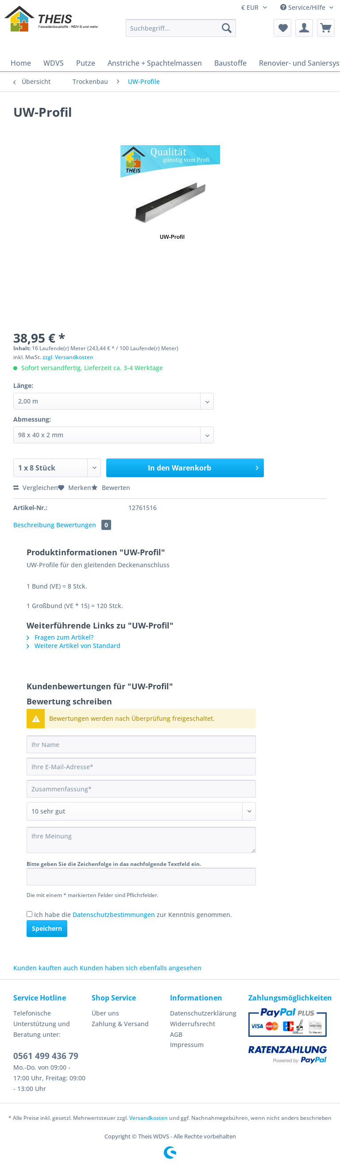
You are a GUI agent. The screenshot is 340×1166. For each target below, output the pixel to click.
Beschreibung (33, 525)
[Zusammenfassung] (141, 789)
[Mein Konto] (304, 28)
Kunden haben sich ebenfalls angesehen (140, 968)
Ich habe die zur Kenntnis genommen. (133, 914)
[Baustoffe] (230, 63)
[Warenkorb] (326, 28)
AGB (176, 1034)
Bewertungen (83, 525)
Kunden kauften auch (45, 968)
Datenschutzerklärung (203, 1013)
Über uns (105, 1013)
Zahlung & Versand (120, 1024)
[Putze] (85, 63)
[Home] (20, 63)
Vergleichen (35, 487)
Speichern (47, 928)
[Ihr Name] (141, 744)
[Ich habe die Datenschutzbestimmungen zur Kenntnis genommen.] (29, 914)
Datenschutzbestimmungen (114, 914)
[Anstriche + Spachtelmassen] (154, 63)
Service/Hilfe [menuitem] (303, 7)
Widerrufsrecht (192, 1024)
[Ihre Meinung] (141, 840)
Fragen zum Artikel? (60, 637)
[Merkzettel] (282, 28)
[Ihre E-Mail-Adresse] (141, 766)
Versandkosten (148, 1118)
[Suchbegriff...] (181, 28)
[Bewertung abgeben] (141, 811)
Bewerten (110, 487)
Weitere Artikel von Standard (73, 645)
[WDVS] (53, 63)
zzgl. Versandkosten (67, 357)
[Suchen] (226, 28)
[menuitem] (181, 32)
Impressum (187, 1044)
